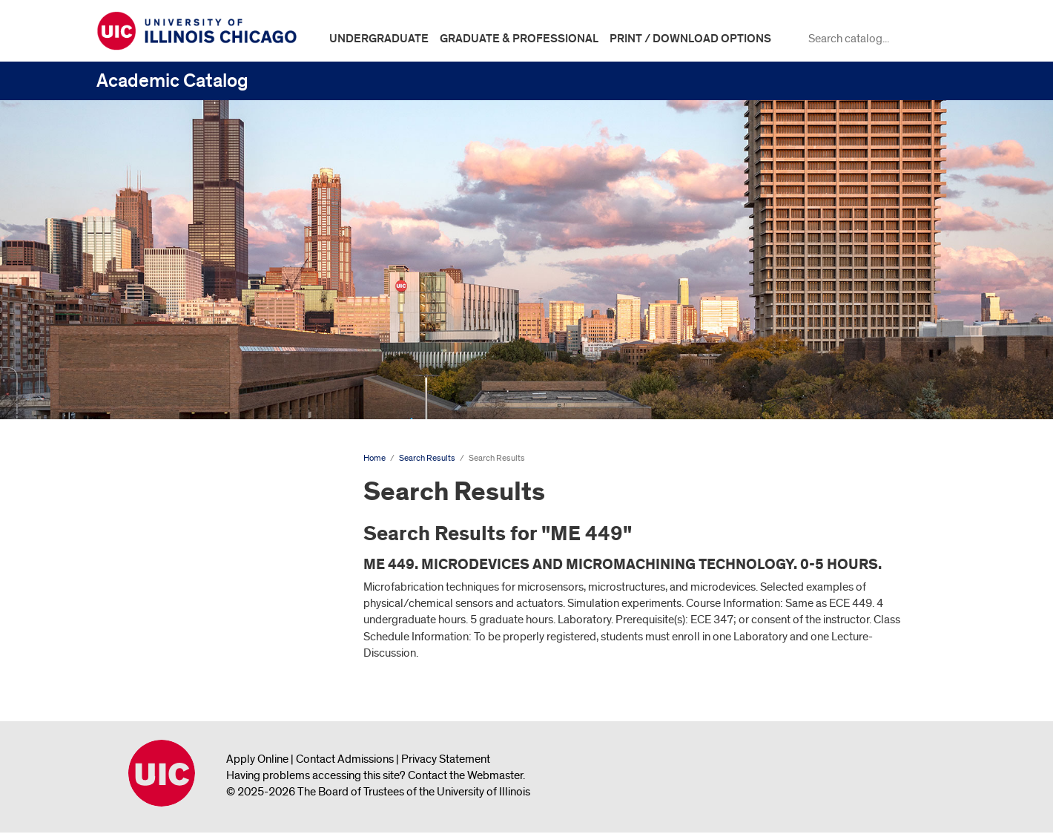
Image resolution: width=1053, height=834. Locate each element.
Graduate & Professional (519, 38)
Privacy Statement (445, 759)
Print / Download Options (690, 38)
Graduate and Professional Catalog (194, 533)
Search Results (148, 580)
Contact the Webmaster (465, 775)
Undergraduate (379, 38)
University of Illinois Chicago (161, 773)
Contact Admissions (345, 759)
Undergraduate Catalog (166, 486)
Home (374, 458)
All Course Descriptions (165, 650)
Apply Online (257, 759)
